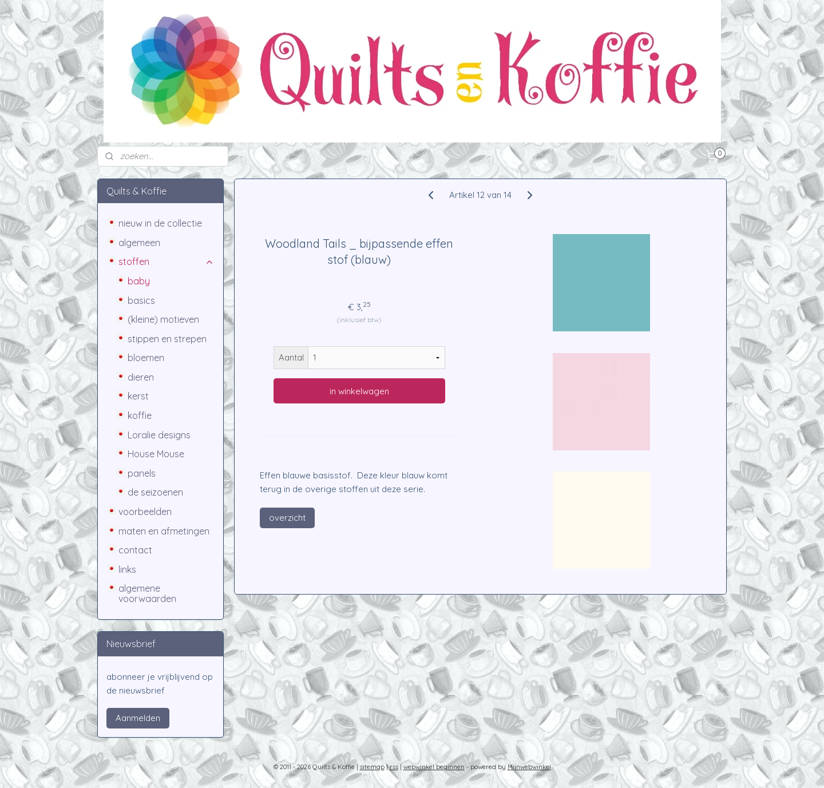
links (127, 569)
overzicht (287, 517)
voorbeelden (145, 511)
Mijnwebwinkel (529, 767)
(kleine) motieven (163, 319)
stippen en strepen (167, 338)
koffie (140, 415)
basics (141, 300)
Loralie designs (159, 435)
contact (135, 550)
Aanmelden (138, 717)
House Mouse (156, 454)
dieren (141, 377)
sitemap (372, 767)
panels (142, 473)
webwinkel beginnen (434, 767)
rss (394, 767)
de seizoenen (155, 492)
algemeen (139, 242)
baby (139, 281)
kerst (138, 396)
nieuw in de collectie (160, 223)
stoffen (166, 261)
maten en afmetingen (163, 531)
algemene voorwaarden (147, 593)
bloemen (146, 357)
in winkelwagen (359, 391)
